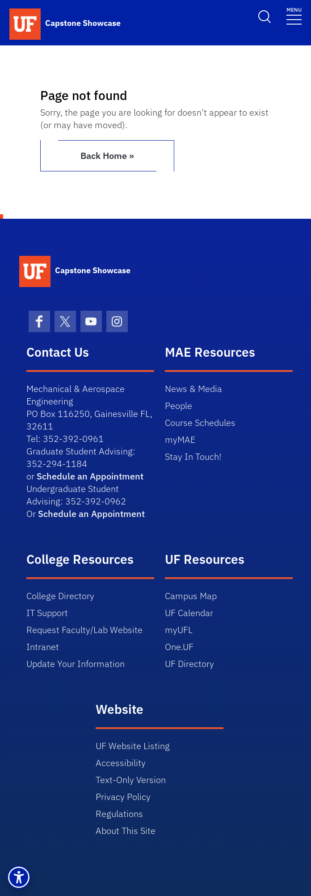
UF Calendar (189, 613)
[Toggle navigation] (294, 15)
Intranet (42, 647)
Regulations (119, 814)
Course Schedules (200, 423)
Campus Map (191, 596)
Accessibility (121, 763)
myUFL (179, 630)
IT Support (47, 613)
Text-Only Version (131, 780)
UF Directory (189, 664)
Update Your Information (75, 664)
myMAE (180, 439)
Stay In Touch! (193, 456)
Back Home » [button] (107, 156)
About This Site (126, 831)
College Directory (60, 596)
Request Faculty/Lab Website (84, 630)
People (178, 406)
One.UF (179, 647)
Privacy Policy (123, 797)
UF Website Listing (133, 746)
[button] (18, 877)
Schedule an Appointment (90, 476)
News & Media (193, 389)
